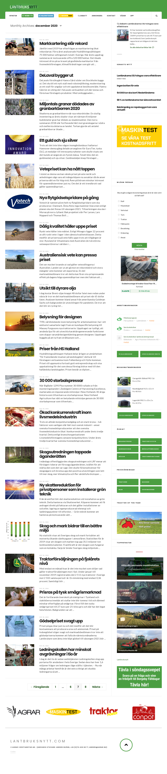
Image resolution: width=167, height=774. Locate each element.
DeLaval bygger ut (56, 76)
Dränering (125, 234)
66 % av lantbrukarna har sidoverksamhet (139, 101)
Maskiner (145, 483)
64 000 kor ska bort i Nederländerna (135, 93)
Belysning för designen (60, 318)
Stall (122, 202)
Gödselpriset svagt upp (61, 622)
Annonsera (97, 16)
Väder (123, 16)
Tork (122, 215)
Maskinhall (125, 206)
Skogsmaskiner (148, 490)
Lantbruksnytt (122, 660)
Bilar (121, 490)
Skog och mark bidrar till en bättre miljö (70, 529)
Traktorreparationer (150, 457)
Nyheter (13, 16)
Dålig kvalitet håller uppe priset (68, 227)
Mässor (122, 457)
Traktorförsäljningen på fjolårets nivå (69, 562)
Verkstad (124, 211)
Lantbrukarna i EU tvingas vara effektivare (139, 76)
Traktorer (123, 483)
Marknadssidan (125, 450)
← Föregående (40, 688)
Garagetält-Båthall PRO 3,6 (139, 382)
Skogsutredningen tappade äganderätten (65, 455)
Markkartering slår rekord (63, 44)
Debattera (121, 79)
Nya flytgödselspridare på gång (69, 198)
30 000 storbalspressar (61, 381)
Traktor (124, 220)
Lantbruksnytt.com (38, 742)
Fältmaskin (125, 225)
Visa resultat (139, 250)
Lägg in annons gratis (151, 355)
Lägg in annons (148, 416)
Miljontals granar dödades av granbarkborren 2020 (66, 107)
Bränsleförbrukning (150, 450)
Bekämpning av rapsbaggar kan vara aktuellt (137, 109)
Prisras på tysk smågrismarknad (70, 593)
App (132, 16)
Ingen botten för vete (128, 86)
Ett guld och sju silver (58, 141)
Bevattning (125, 229)
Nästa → (97, 688)
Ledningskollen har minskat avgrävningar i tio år (65, 652)
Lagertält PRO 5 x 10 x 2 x (139, 404)
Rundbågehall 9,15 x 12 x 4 (139, 393)
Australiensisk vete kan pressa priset (67, 258)
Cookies (13, 752)
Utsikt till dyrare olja (57, 289)
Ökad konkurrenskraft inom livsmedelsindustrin (65, 415)
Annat (123, 238)
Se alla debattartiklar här (142, 48)
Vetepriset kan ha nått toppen (67, 170)
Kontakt (111, 16)
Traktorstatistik (149, 442)
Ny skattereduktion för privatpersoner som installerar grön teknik (72, 490)
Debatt (82, 16)
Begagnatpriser (125, 442)
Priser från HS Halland (59, 349)
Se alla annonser (125, 355)
